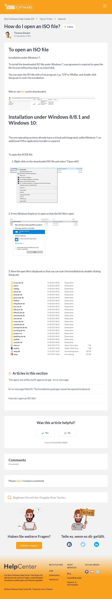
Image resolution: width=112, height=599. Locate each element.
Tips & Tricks (46, 18)
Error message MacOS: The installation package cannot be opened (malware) (49, 389)
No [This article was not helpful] (69, 433)
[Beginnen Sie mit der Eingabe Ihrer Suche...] (56, 497)
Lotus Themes (47, 589)
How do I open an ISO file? (22, 398)
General (62, 18)
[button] (105, 5)
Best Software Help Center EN (19, 18)
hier (23, 91)
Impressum (53, 579)
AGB (51, 571)
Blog (69, 573)
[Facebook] (69, 544)
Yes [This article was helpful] (46, 433)
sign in (19, 480)
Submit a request (29, 545)
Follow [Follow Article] (70, 27)
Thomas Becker (22, 32)
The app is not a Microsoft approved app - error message (39, 379)
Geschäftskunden (74, 578)
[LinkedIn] (96, 544)
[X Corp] (83, 544)
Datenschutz (54, 575)
